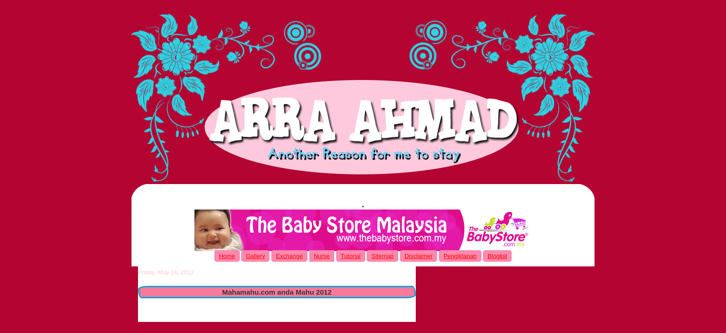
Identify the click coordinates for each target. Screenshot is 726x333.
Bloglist (497, 256)
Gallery (255, 256)
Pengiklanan (460, 256)
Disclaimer (419, 256)
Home (227, 256)
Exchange (289, 256)
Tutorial (351, 256)
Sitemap (382, 256)
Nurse (322, 256)
